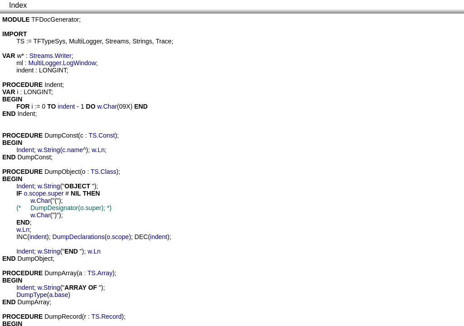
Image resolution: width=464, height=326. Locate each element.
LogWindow (79, 63)
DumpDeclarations (79, 236)
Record (111, 316)
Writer (63, 55)
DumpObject (62, 171)
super (55, 193)
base (61, 294)
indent (25, 70)
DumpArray (60, 273)
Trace (163, 41)
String (52, 149)
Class (108, 171)
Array (104, 273)
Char (110, 106)
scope (37, 193)
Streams (117, 41)
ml (19, 63)
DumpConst (61, 135)
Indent (53, 84)
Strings (142, 41)
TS (20, 41)
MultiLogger (85, 41)
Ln (101, 149)
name (75, 149)
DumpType (31, 294)
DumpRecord (63, 316)
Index (18, 5)
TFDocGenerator (55, 19)
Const (106, 135)
